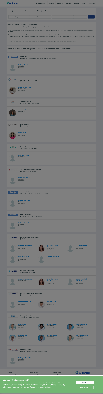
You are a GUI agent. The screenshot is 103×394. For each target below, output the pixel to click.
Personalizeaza (84, 387)
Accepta (84, 382)
